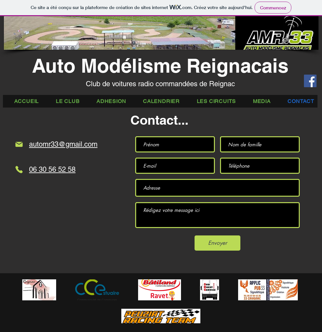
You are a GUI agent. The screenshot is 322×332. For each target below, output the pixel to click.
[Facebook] (310, 81)
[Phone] (19, 169)
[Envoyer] (217, 243)
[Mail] (19, 144)
